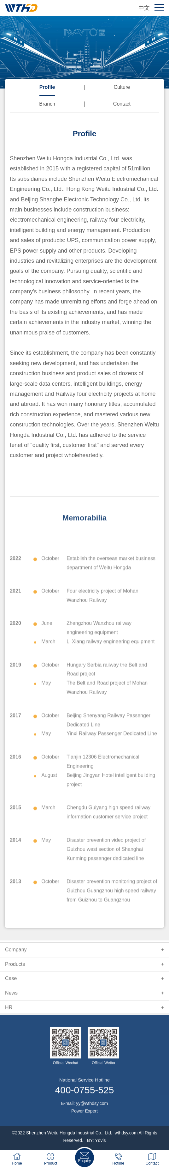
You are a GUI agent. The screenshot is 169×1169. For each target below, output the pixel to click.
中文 (144, 8)
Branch (47, 104)
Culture (122, 87)
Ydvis (100, 1145)
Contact (122, 104)
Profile (47, 87)
